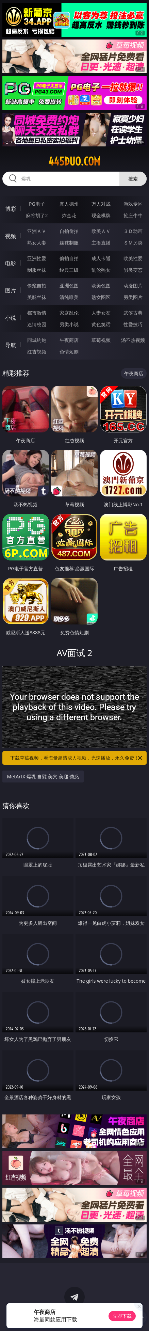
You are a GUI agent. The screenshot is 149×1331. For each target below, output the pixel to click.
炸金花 (69, 215)
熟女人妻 (36, 242)
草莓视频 (101, 340)
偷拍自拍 (69, 258)
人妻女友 (101, 313)
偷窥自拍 (36, 285)
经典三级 (69, 270)
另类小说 (69, 324)
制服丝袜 (36, 270)
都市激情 (36, 313)
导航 (10, 345)
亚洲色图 (69, 285)
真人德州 (69, 204)
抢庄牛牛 (133, 215)
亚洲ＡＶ (36, 231)
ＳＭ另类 (133, 242)
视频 (10, 236)
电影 (10, 263)
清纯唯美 (69, 297)
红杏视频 (36, 351)
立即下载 (122, 1316)
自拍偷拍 (69, 231)
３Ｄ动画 (133, 231)
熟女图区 (101, 297)
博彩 (10, 208)
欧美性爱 (133, 258)
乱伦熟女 (101, 270)
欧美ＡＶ (101, 231)
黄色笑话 (101, 324)
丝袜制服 (69, 242)
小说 (10, 317)
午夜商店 (69, 340)
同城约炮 (36, 340)
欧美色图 (101, 285)
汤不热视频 (133, 340)
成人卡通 (101, 258)
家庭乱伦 (69, 313)
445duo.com (74, 161)
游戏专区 (133, 204)
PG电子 (37, 204)
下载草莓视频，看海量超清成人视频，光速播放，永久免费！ (76, 758)
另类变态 (133, 270)
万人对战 (101, 204)
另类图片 (133, 297)
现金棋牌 (101, 215)
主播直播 (101, 242)
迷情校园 (36, 324)
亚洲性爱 (36, 258)
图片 (10, 290)
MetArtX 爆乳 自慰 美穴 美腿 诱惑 (43, 776)
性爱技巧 (133, 324)
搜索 (133, 178)
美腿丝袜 (36, 297)
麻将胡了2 (37, 215)
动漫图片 (133, 285)
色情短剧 (69, 351)
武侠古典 (133, 313)
